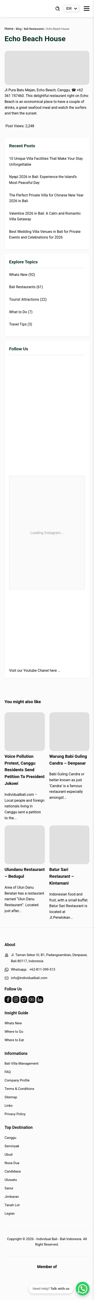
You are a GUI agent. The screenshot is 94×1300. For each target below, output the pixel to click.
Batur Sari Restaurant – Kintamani (61, 876)
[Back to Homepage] (23, 8)
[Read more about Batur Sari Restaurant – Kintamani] (69, 844)
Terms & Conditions (19, 1089)
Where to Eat (14, 1040)
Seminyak (12, 1146)
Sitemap (11, 1097)
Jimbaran (12, 1197)
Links (9, 1106)
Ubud (9, 1154)
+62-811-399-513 (42, 969)
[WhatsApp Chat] (82, 1288)
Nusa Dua (12, 1163)
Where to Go (14, 1032)
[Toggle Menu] (86, 8)
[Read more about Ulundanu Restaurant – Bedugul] (25, 844)
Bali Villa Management (21, 1063)
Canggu (10, 1138)
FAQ (8, 1072)
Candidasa (13, 1171)
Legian (10, 1213)
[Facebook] (8, 1000)
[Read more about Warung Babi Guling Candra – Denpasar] (69, 731)
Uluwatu (11, 1180)
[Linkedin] (39, 1000)
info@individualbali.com (29, 978)
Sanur (9, 1188)
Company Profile (17, 1080)
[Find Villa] (57, 8)
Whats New (13, 1023)
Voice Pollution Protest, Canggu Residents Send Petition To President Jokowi (25, 770)
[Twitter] (23, 1000)
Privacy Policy (15, 1114)
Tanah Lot (12, 1205)
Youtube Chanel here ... (42, 670)
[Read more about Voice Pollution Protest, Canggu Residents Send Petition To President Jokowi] (25, 731)
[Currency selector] (71, 8)
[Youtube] (31, 1000)
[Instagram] (16, 1000)
